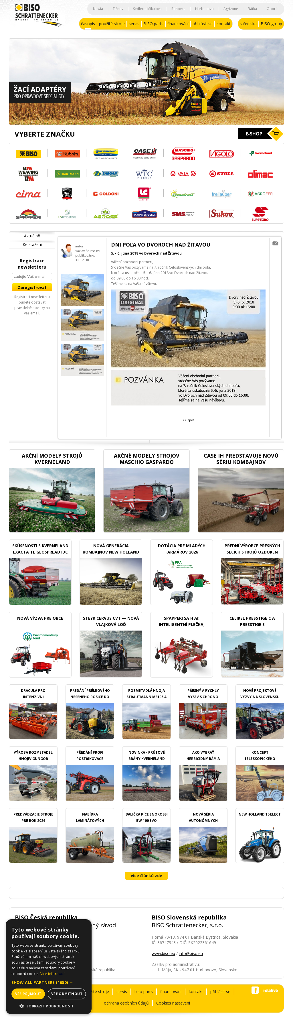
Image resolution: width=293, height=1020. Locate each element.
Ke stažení (32, 244)
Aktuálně (32, 236)
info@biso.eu (191, 953)
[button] (48, 982)
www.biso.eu (163, 953)
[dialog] (49, 966)
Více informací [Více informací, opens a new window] (52, 973)
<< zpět (188, 420)
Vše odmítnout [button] (66, 993)
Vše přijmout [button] (28, 993)
